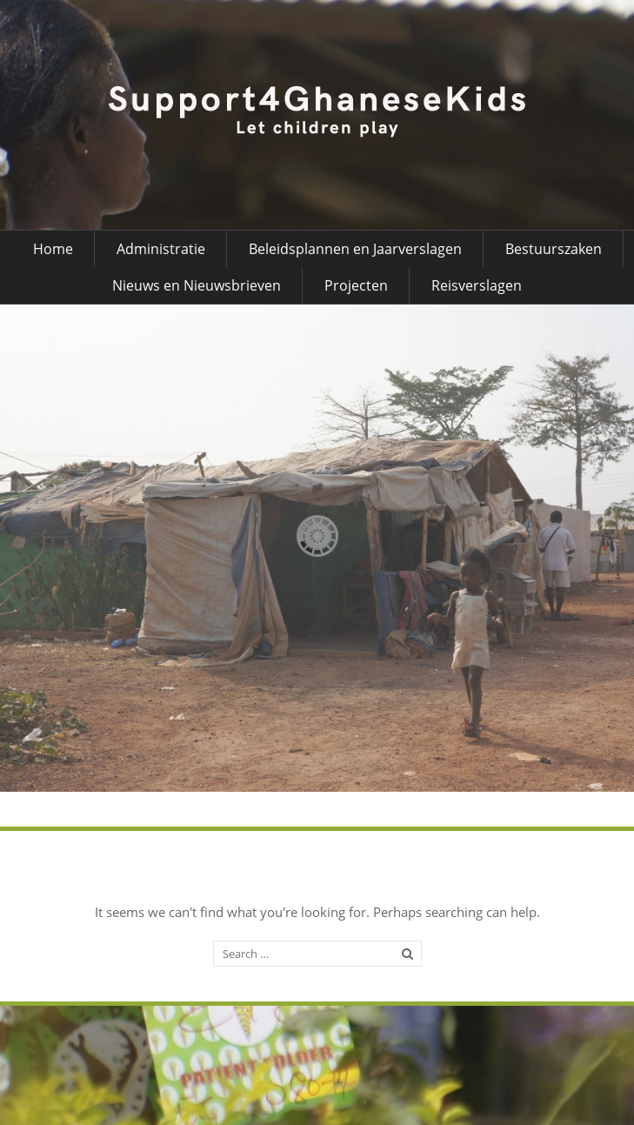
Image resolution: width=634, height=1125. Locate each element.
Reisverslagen (476, 285)
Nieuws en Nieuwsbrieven (196, 285)
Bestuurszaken (553, 248)
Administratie (161, 248)
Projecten (356, 285)
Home (53, 248)
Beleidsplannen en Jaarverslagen (355, 248)
